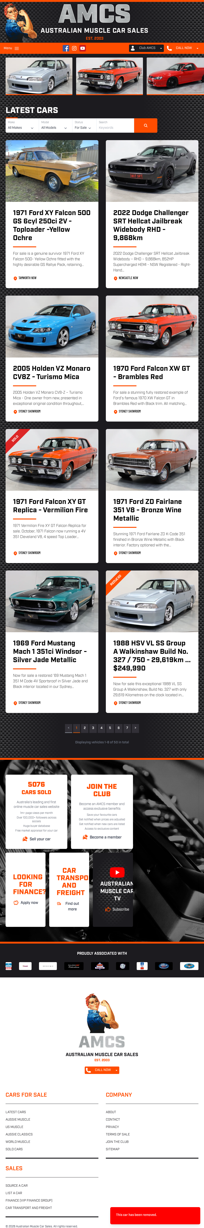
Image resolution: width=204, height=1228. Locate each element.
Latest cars (16, 1112)
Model (45, 122)
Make (11, 122)
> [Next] (135, 728)
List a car (14, 1193)
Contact (113, 1120)
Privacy (112, 1127)
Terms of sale (118, 1134)
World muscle (18, 1142)
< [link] (68, 728)
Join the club (117, 1142)
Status (79, 122)
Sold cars (14, 1149)
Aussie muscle (18, 1120)
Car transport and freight (29, 1208)
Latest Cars (32, 111)
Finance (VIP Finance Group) (29, 1200)
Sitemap (113, 1149)
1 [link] (76, 728)
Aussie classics (19, 1134)
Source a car (17, 1186)
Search (103, 122)
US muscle (14, 1127)
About (111, 1112)
